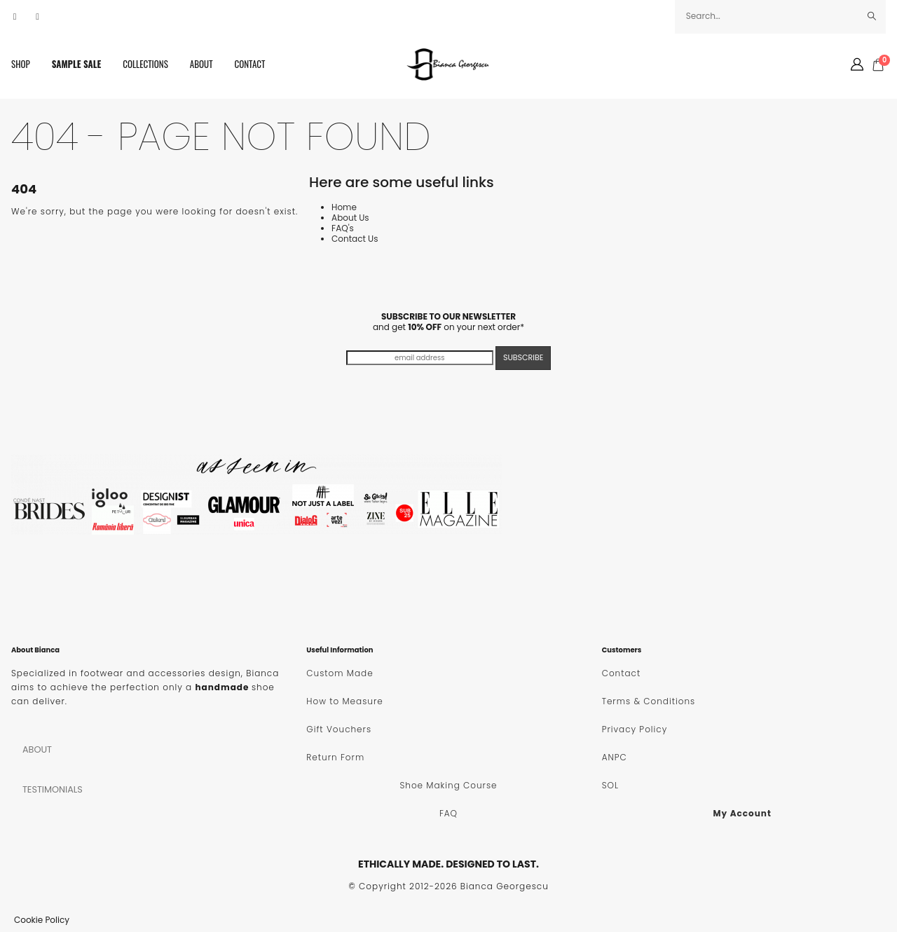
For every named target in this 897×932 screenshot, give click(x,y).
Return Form (335, 757)
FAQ (448, 813)
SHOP (20, 64)
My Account (742, 813)
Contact (250, 64)
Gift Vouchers (338, 729)
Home (344, 207)
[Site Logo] (448, 64)
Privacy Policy (635, 729)
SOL (610, 785)
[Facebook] (15, 17)
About (201, 64)
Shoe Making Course (448, 785)
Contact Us (354, 239)
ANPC (614, 757)
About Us (350, 218)
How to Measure (344, 701)
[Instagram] (38, 17)
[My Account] (857, 64)
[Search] (872, 16)
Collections (145, 64)
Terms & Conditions (648, 701)
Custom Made (339, 673)
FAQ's (342, 228)
